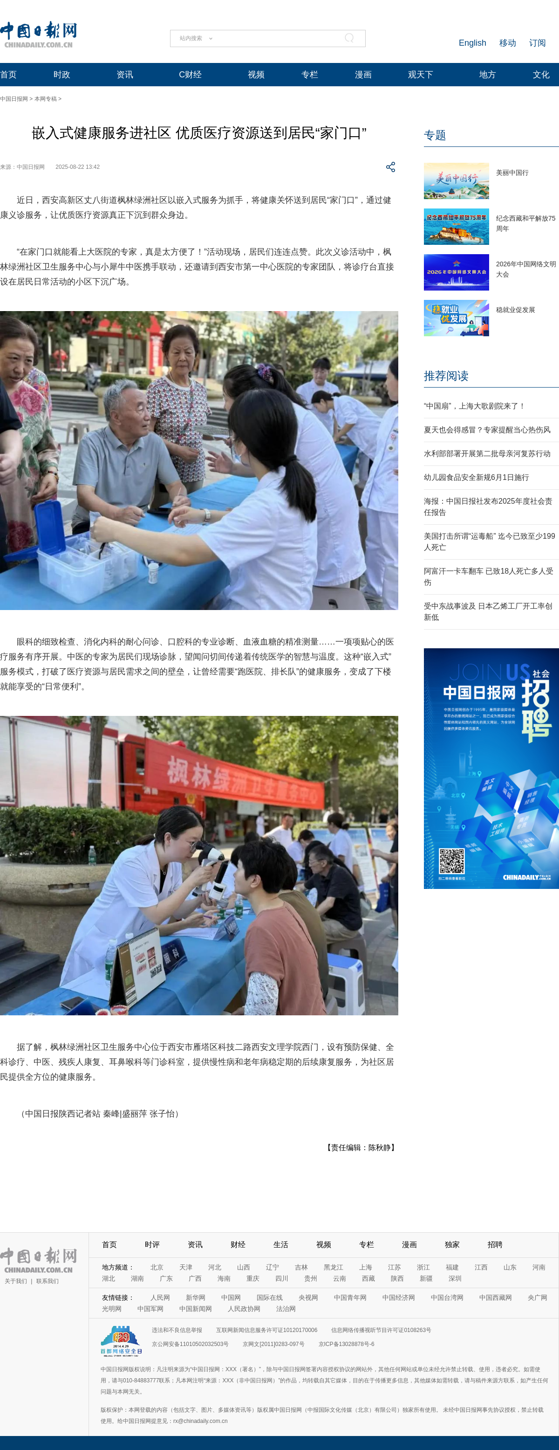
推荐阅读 (446, 375)
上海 (365, 1267)
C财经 (190, 74)
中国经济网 (398, 1297)
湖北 (108, 1278)
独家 (452, 1245)
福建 (452, 1267)
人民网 (160, 1297)
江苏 (394, 1267)
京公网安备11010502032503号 (190, 1344)
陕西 (397, 1278)
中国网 (231, 1297)
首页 (8, 74)
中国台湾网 (447, 1297)
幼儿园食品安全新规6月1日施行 (476, 477)
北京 (157, 1267)
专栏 (309, 74)
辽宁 (272, 1267)
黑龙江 (333, 1267)
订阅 (537, 43)
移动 (507, 43)
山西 (243, 1267)
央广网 (537, 1297)
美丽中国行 (512, 172)
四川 (281, 1278)
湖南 (137, 1278)
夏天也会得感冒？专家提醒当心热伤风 (487, 430)
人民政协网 (244, 1308)
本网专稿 (45, 99)
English (472, 43)
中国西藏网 (495, 1297)
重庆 (252, 1278)
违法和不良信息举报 (177, 1330)
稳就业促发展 (515, 309)
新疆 (426, 1278)
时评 (152, 1245)
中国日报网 (14, 99)
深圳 (455, 1278)
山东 (510, 1267)
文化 (541, 74)
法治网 (286, 1308)
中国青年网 (350, 1297)
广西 (195, 1278)
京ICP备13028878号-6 (347, 1344)
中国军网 (150, 1308)
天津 (185, 1267)
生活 (280, 1245)
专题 (435, 135)
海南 (224, 1278)
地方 (487, 74)
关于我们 (16, 1281)
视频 (256, 74)
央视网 (308, 1297)
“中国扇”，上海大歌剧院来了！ (475, 406)
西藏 (368, 1278)
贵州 (310, 1278)
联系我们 (47, 1281)
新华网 (195, 1297)
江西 (481, 1267)
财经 (238, 1245)
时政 (62, 74)
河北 (214, 1267)
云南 (339, 1278)
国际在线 (270, 1297)
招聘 (495, 1245)
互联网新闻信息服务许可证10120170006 (266, 1330)
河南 (538, 1267)
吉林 (301, 1267)
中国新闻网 (195, 1308)
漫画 (363, 74)
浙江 (423, 1267)
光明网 (112, 1308)
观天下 (420, 74)
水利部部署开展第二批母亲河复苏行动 (487, 454)
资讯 (124, 74)
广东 (166, 1278)
